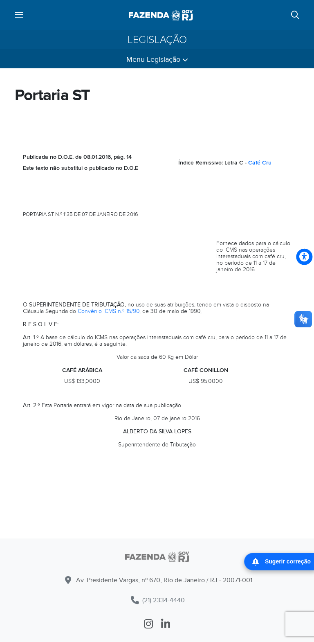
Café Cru (259, 162)
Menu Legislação (157, 59)
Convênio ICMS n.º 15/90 (108, 311)
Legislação (157, 40)
